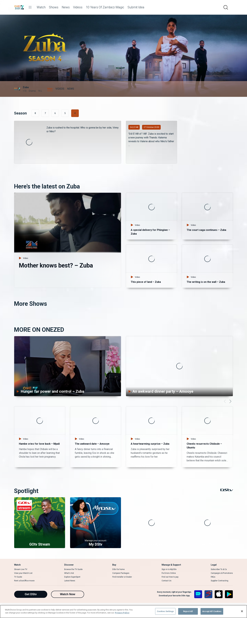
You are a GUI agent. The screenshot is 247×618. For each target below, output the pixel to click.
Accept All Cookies (211, 611)
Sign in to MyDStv (169, 569)
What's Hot (69, 573)
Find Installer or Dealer (122, 577)
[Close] (241, 611)
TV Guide (18, 577)
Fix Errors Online (169, 573)
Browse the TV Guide (73, 569)
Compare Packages (120, 573)
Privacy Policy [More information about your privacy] (122, 613)
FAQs (213, 577)
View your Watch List (23, 573)
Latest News (69, 581)
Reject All (188, 611)
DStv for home (118, 569)
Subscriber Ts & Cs (219, 569)
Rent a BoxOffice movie (24, 581)
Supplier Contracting (219, 581)
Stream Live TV (20, 569)
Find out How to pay (170, 577)
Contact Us (166, 581)
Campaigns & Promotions (222, 573)
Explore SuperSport (72, 577)
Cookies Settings (165, 611)
